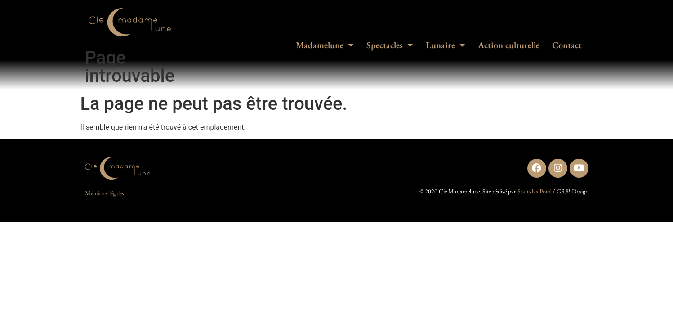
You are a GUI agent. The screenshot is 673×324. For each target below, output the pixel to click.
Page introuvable (130, 66)
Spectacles (389, 45)
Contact (567, 45)
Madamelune (325, 45)
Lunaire (445, 45)
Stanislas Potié (534, 191)
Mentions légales (104, 193)
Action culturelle (508, 45)
